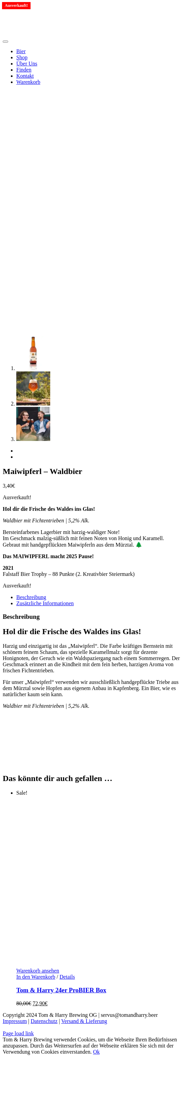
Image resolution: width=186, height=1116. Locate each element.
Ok (96, 1052)
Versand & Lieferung (84, 1021)
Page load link (18, 1033)
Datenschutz (44, 1021)
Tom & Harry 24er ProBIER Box (61, 990)
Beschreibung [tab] (31, 597)
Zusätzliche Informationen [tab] (45, 603)
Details (67, 977)
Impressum (15, 1021)
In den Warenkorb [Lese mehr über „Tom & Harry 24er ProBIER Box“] (35, 977)
